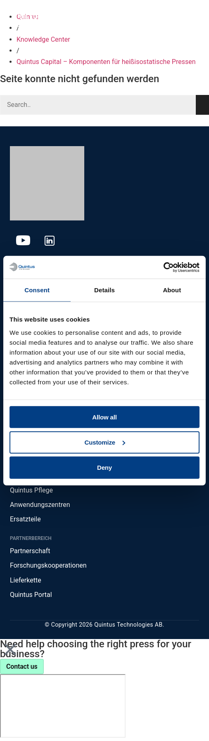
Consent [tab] (37, 290)
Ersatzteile (25, 519)
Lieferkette (25, 580)
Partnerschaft (30, 551)
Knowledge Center (43, 39)
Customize (105, 442)
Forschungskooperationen (48, 565)
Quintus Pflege (31, 490)
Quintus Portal (31, 595)
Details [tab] (104, 290)
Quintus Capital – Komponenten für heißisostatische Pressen (106, 62)
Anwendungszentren (40, 505)
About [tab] (172, 290)
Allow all (104, 416)
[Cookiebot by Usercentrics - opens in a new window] (163, 267)
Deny (104, 467)
